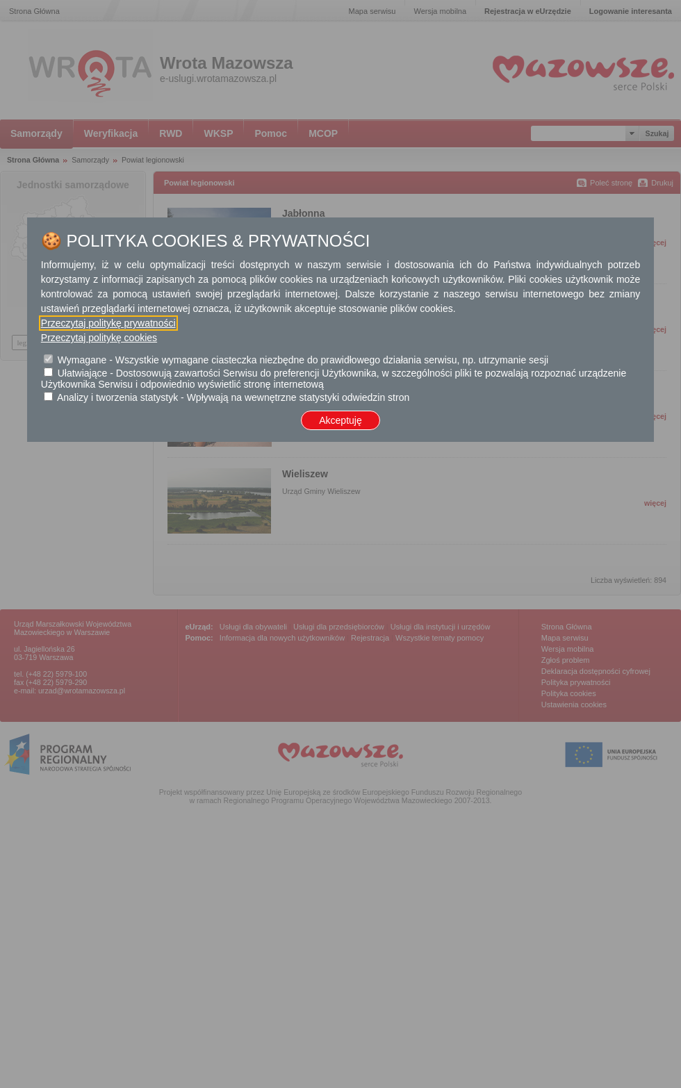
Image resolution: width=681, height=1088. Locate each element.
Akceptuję (340, 420)
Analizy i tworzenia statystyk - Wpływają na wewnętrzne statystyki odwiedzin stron (233, 397)
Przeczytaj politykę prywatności (108, 323)
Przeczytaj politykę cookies (99, 337)
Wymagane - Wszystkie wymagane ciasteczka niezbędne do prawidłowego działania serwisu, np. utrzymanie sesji (303, 359)
